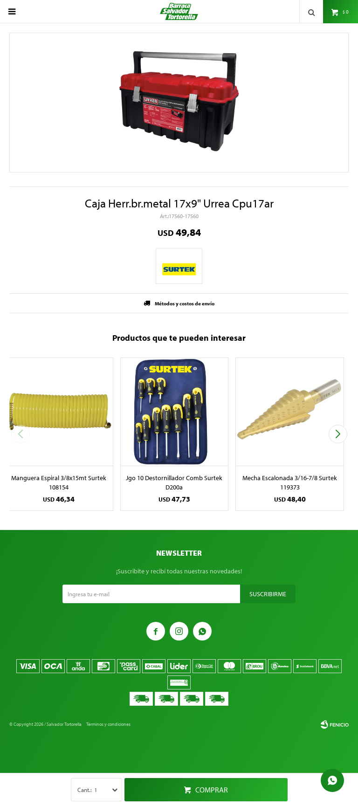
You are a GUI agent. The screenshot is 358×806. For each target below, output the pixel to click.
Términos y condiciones (108, 724)
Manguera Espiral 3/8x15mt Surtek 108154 (58, 482)
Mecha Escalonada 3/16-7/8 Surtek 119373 (289, 482)
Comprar (211, 789)
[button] (337, 434)
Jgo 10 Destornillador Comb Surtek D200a (174, 482)
